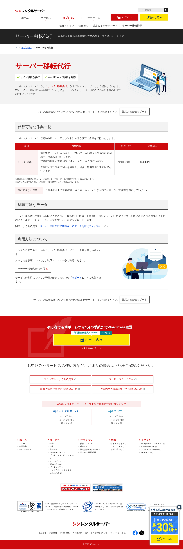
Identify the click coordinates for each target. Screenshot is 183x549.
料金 (52, 446)
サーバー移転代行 (132, 25)
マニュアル (67, 416)
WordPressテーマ (58, 452)
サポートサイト (118, 443)
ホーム (25, 17)
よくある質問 (67, 420)
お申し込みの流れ (90, 348)
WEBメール (147, 452)
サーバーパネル (149, 446)
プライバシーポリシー (119, 533)
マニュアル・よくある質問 (60, 379)
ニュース (23, 443)
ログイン (124, 17)
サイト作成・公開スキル (61, 470)
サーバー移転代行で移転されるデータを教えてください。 (72, 226)
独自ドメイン (66, 25)
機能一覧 (54, 449)
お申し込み (154, 17)
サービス (46, 17)
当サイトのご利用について (96, 533)
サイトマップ (25, 449)
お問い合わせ (117, 449)
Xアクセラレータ (57, 461)
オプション (69, 17)
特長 (52, 443)
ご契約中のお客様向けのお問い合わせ (122, 389)
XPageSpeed (55, 464)
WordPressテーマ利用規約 (71, 533)
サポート (94, 17)
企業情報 (23, 446)
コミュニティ (117, 446)
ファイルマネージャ (151, 449)
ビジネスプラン (57, 467)
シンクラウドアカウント (153, 443)
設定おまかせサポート (105, 25)
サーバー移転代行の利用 (33, 268)
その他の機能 (56, 473)
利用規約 (53, 533)
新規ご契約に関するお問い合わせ (60, 389)
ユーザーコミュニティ (123, 379)
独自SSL (83, 25)
